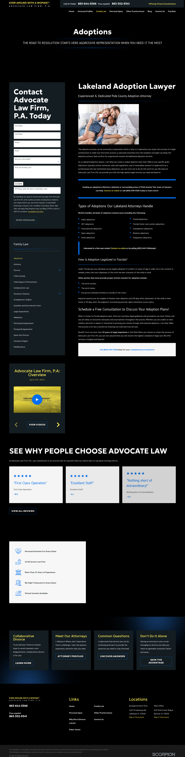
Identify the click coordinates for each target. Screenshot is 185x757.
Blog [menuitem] (150, 11)
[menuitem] (37, 258)
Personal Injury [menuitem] (116, 11)
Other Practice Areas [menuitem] (135, 11)
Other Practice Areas (103, 712)
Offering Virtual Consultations (162, 3)
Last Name (18, 134)
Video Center (75, 729)
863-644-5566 (87, 3)
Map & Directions (136, 717)
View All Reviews (22, 511)
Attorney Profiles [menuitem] (85, 11)
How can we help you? (23, 167)
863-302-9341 (121, 3)
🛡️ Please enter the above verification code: (31, 189)
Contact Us (99, 719)
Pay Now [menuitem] (172, 11)
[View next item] (58, 424)
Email (17, 151)
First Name (19, 126)
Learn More (25, 663)
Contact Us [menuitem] (160, 11)
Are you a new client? (23, 159)
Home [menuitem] (71, 11)
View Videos (37, 424)
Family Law (99, 706)
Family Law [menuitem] (101, 11)
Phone (17, 142)
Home (71, 706)
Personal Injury (75, 712)
